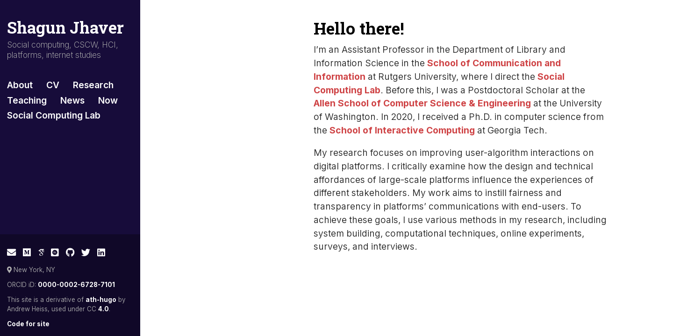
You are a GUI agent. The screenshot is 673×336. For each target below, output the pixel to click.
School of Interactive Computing (402, 130)
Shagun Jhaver (65, 27)
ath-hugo (101, 299)
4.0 (103, 309)
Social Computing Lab (53, 115)
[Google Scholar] (41, 252)
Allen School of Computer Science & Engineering (422, 103)
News (72, 100)
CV (52, 85)
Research (93, 85)
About (20, 85)
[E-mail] (11, 252)
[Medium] (27, 252)
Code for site (28, 324)
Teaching (27, 100)
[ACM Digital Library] (55, 252)
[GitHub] (70, 252)
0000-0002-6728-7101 (76, 284)
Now (108, 100)
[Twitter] (85, 252)
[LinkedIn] (101, 252)
